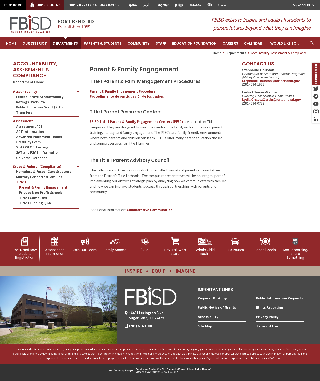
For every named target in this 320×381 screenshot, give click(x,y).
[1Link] (145, 244)
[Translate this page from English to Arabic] (222, 4)
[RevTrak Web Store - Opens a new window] (175, 246)
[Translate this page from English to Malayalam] (195, 4)
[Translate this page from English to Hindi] (209, 5)
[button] (312, 43)
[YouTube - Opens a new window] (316, 104)
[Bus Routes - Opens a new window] (235, 244)
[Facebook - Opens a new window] (316, 96)
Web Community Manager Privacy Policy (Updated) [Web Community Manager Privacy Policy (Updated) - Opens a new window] (186, 369)
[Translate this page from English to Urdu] (146, 4)
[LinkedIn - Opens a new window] (316, 119)
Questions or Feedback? (147, 369)
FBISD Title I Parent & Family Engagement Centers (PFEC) (136, 121)
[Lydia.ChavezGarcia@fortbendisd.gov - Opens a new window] (271, 100)
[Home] (11, 43)
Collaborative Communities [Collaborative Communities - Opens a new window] (149, 210)
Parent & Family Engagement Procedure (123, 91)
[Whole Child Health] (205, 246)
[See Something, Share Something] (295, 248)
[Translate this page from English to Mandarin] (179, 5)
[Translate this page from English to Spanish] (132, 5)
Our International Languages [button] (93, 5)
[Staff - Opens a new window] (161, 43)
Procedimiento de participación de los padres (127, 96)
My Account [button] (301, 5)
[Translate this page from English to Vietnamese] (162, 5)
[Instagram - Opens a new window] (316, 111)
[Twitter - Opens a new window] (316, 88)
